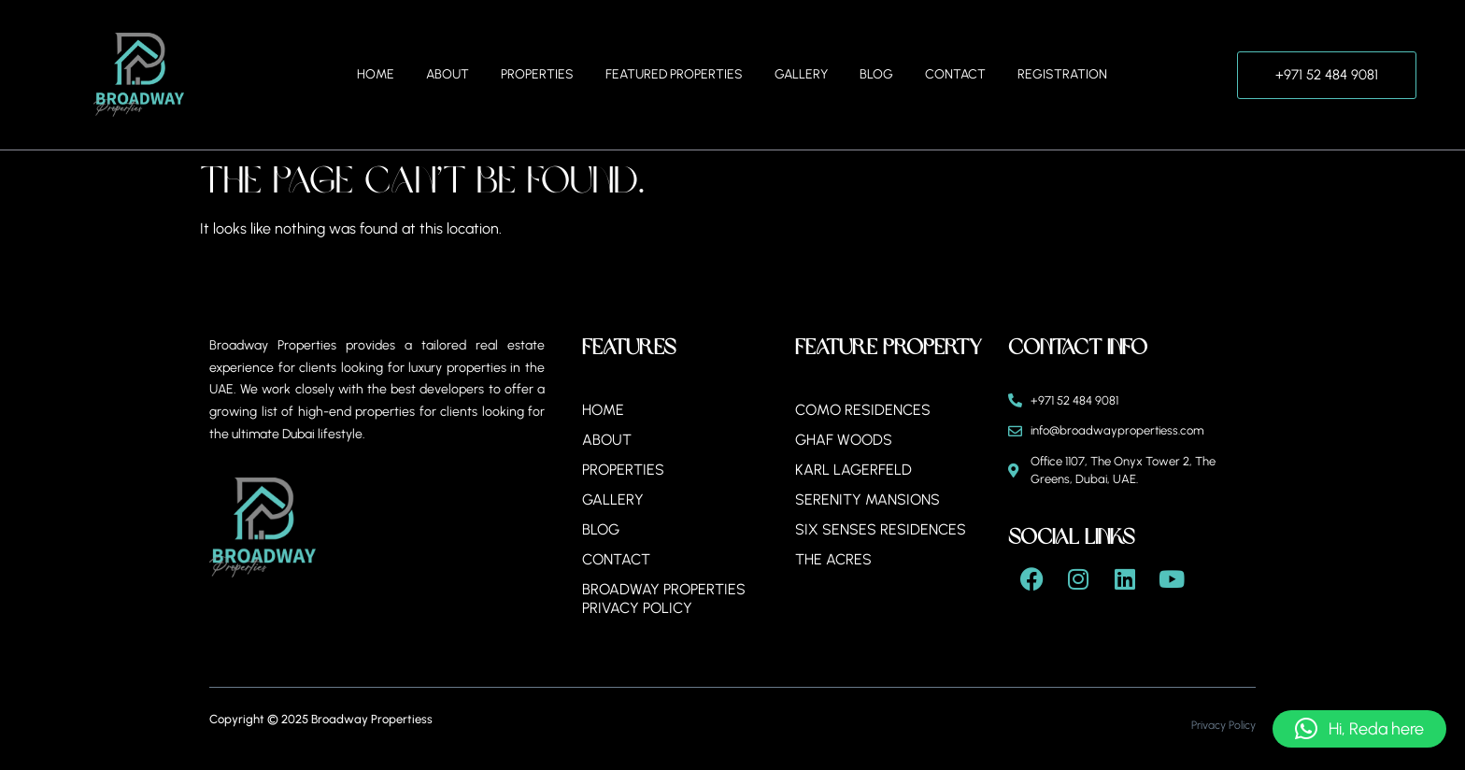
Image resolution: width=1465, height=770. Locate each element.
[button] (1359, 729)
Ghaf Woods (843, 440)
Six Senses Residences (880, 529)
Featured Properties (674, 74)
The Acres (833, 559)
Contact (955, 74)
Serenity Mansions (867, 499)
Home (375, 74)
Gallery (801, 74)
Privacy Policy (1223, 725)
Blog (876, 74)
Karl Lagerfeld (853, 469)
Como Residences (863, 410)
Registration (1062, 74)
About (447, 74)
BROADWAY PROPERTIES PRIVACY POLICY (664, 598)
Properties (537, 74)
